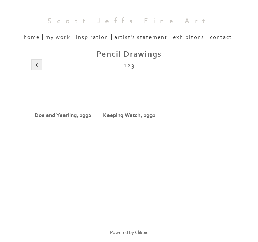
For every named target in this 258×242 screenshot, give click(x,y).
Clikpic (141, 232)
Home (32, 37)
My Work (57, 37)
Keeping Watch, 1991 (129, 115)
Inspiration (92, 37)
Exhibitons (188, 37)
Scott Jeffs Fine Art (129, 21)
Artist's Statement (140, 37)
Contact (221, 37)
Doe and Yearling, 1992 (63, 115)
